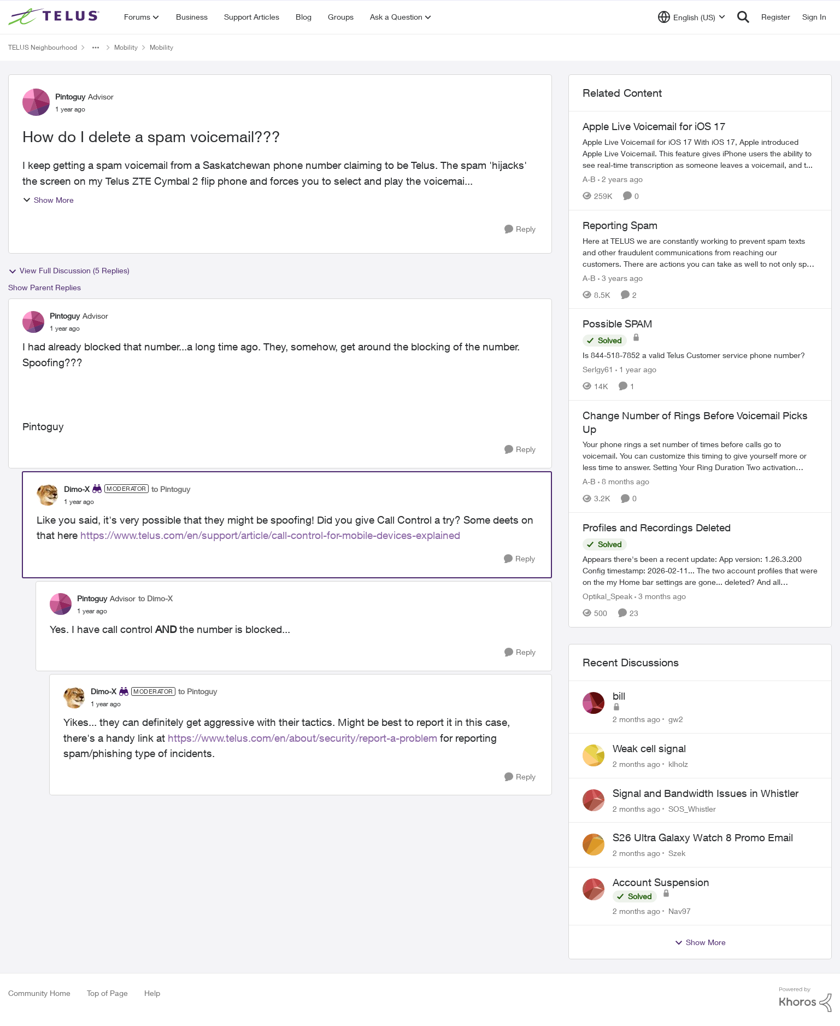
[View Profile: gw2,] (593, 703)
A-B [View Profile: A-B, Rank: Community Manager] (589, 179)
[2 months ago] (636, 719)
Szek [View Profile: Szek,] (676, 853)
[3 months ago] (660, 596)
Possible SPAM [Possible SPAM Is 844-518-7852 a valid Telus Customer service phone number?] (618, 324)
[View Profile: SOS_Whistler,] (593, 800)
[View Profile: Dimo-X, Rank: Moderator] (47, 495)
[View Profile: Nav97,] (593, 889)
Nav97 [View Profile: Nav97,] (679, 911)
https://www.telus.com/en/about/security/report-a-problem (302, 738)
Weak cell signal (649, 748)
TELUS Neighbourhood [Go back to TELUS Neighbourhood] (42, 47)
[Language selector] (691, 17)
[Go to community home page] (55, 17)
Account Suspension (661, 882)
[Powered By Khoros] (805, 999)
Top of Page (107, 993)
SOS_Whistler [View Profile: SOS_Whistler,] (692, 808)
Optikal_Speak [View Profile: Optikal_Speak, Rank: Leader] (607, 596)
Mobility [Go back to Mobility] (126, 47)
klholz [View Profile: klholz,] (678, 764)
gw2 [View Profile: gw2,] (675, 719)
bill (619, 696)
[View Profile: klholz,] (593, 755)
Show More (48, 199)
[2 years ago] (620, 179)
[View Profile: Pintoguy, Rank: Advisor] (36, 102)
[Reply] (520, 229)
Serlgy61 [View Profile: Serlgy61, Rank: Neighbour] (598, 369)
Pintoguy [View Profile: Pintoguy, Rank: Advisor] (70, 96)
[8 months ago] (623, 481)
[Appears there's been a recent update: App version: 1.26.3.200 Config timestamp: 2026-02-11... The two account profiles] (700, 570)
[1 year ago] (635, 369)
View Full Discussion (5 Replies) (69, 270)
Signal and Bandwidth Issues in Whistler (705, 793)
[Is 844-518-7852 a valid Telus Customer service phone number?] (700, 355)
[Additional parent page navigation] (95, 47)
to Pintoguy (170, 489)
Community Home (39, 993)
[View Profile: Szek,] (593, 844)
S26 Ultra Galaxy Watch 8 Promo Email (703, 837)
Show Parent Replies (44, 287)
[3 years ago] (620, 277)
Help (152, 993)
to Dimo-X (155, 598)
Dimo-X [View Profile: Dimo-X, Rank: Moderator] (77, 489)
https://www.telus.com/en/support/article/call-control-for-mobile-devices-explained (270, 535)
